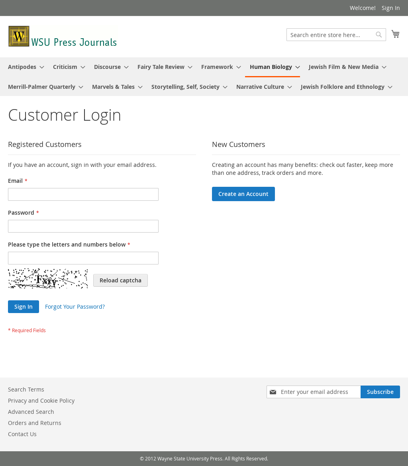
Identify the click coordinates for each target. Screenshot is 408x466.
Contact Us (22, 434)
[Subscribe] (380, 392)
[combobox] (336, 34)
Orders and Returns (34, 423)
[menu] (204, 76)
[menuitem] (23, 66)
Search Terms (26, 389)
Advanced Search (31, 411)
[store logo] (63, 36)
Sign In (391, 8)
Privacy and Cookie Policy (41, 400)
